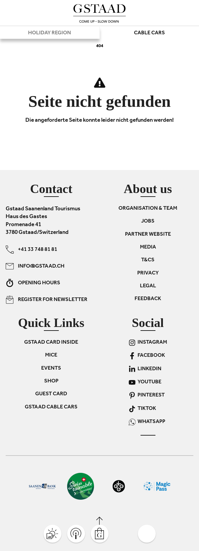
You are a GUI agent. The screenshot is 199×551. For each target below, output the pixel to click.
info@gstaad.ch (35, 266)
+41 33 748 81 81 (31, 250)
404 (99, 46)
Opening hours (33, 283)
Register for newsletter (46, 300)
